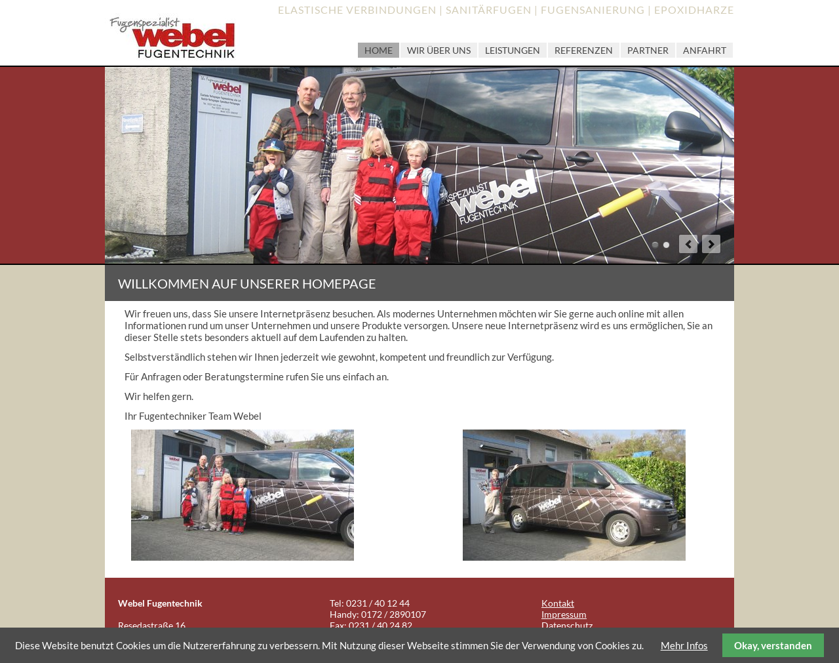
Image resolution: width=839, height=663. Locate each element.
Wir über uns (439, 50)
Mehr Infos (684, 645)
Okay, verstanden (773, 645)
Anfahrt (704, 50)
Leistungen (512, 50)
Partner (648, 50)
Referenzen (584, 50)
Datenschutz (567, 625)
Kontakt (557, 603)
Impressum (564, 614)
